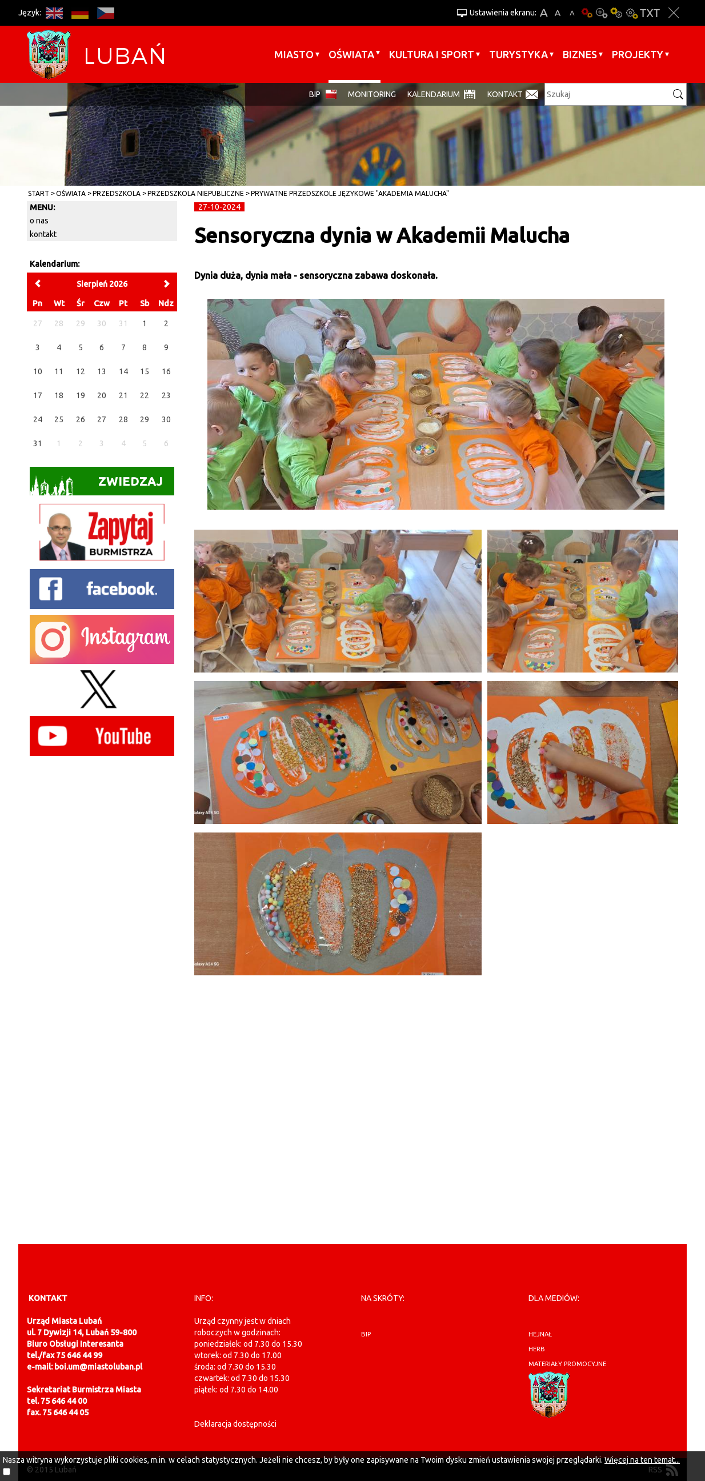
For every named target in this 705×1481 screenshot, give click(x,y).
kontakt (43, 234)
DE (80, 13)
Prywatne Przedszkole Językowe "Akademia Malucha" (350, 193)
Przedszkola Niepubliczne (195, 193)
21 (123, 395)
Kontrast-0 (601, 13)
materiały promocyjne (567, 1363)
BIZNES (580, 54)
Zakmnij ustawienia (674, 13)
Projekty (637, 54)
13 (101, 371)
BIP (315, 94)
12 (80, 371)
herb (536, 1349)
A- (572, 13)
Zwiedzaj (96, 484)
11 (58, 371)
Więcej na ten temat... (642, 1459)
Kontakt (505, 94)
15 (144, 371)
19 (80, 395)
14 (123, 371)
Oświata (351, 54)
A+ (543, 13)
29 (144, 419)
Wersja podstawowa (586, 13)
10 (37, 371)
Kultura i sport (431, 54)
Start (38, 193)
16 (166, 371)
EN (54, 13)
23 (166, 395)
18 (58, 395)
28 (123, 419)
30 (166, 419)
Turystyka (518, 54)
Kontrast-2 (631, 13)
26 (80, 419)
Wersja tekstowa (650, 13)
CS (105, 13)
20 (101, 395)
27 (101, 419)
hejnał (540, 1334)
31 (37, 443)
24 (37, 419)
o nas (39, 220)
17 (37, 395)
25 (58, 419)
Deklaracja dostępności (235, 1423)
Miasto (294, 54)
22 (144, 395)
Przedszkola (117, 193)
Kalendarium (433, 94)
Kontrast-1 (616, 13)
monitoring (372, 94)
